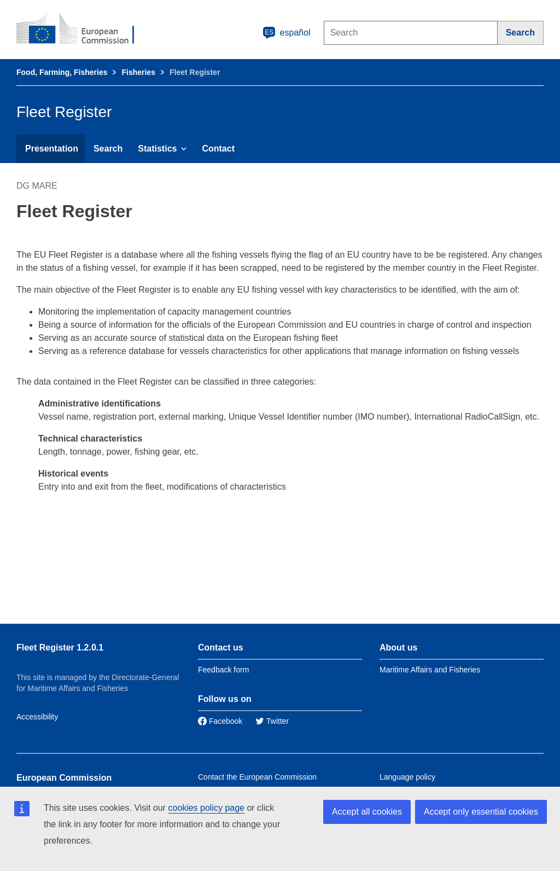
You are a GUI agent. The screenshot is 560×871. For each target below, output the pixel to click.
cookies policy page (206, 807)
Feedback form (223, 669)
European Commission (64, 777)
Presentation (51, 148)
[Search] (521, 33)
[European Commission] (82, 29)
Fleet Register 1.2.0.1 (59, 647)
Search (108, 148)
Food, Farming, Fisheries (61, 72)
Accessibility (37, 716)
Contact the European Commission (257, 777)
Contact (218, 148)
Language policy (407, 777)
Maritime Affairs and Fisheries (430, 669)
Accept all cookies (367, 811)
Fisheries (138, 72)
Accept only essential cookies (481, 811)
